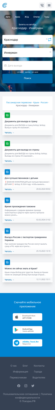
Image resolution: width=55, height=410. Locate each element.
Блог (25, 365)
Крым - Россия (40, 102)
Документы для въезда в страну (21, 121)
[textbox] (27, 65)
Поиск (27, 78)
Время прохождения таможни (20, 206)
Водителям (38, 377)
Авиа (17, 16)
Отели (36, 16)
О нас (13, 365)
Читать (9, 132)
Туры (46, 16)
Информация (20, 371)
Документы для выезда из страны (22, 149)
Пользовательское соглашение (20, 394)
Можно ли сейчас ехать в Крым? (21, 268)
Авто (8, 16)
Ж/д (27, 16)
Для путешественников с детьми (21, 178)
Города (38, 371)
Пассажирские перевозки (19, 102)
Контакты (39, 365)
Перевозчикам (18, 377)
